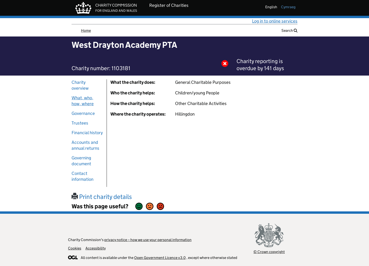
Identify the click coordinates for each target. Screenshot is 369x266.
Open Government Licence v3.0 (160, 257)
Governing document (81, 160)
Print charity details (102, 197)
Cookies (74, 248)
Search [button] (289, 30)
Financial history (87, 132)
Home (86, 30)
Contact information (82, 176)
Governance (83, 113)
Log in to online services (274, 21)
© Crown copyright (269, 252)
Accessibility (95, 248)
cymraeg (288, 7)
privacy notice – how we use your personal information (148, 240)
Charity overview (80, 85)
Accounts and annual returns (85, 145)
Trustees (80, 123)
